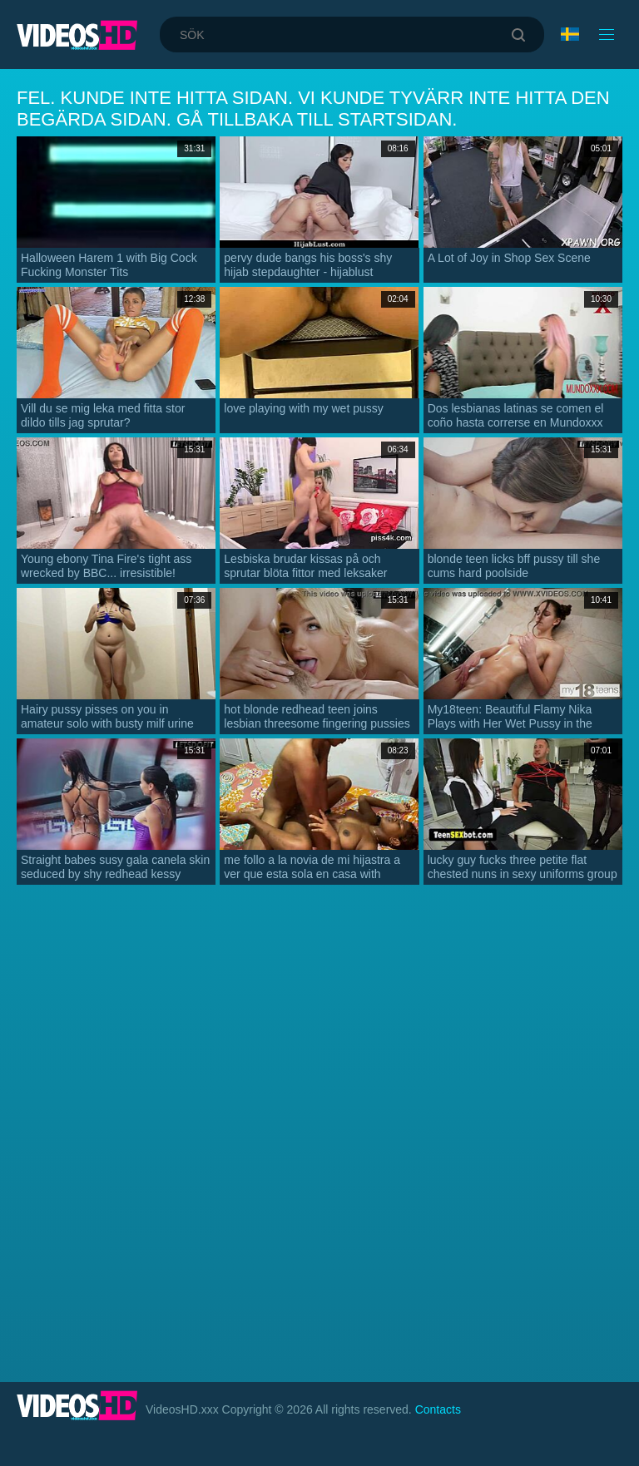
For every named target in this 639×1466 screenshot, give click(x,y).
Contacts (438, 1409)
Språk (570, 34)
